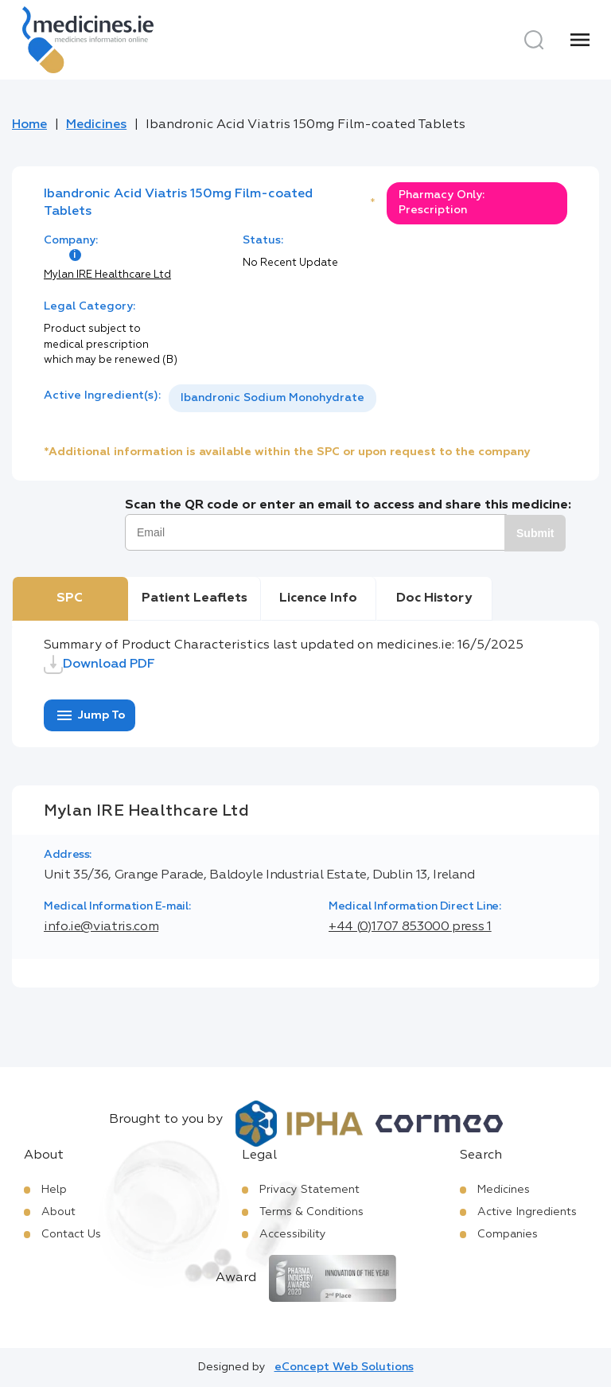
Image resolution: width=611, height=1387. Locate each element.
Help (54, 1189)
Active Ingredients (527, 1212)
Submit (535, 533)
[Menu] (580, 40)
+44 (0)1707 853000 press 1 (410, 927)
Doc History (434, 598)
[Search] (534, 40)
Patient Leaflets (194, 598)
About (58, 1212)
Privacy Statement (309, 1189)
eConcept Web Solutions (344, 1367)
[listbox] (272, 398)
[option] (272, 398)
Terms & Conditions (311, 1212)
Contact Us (71, 1234)
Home (29, 125)
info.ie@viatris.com (101, 927)
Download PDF (99, 664)
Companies (507, 1234)
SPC (69, 598)
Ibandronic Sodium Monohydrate (272, 397)
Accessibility (292, 1234)
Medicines (96, 125)
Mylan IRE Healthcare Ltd (107, 275)
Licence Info (318, 598)
